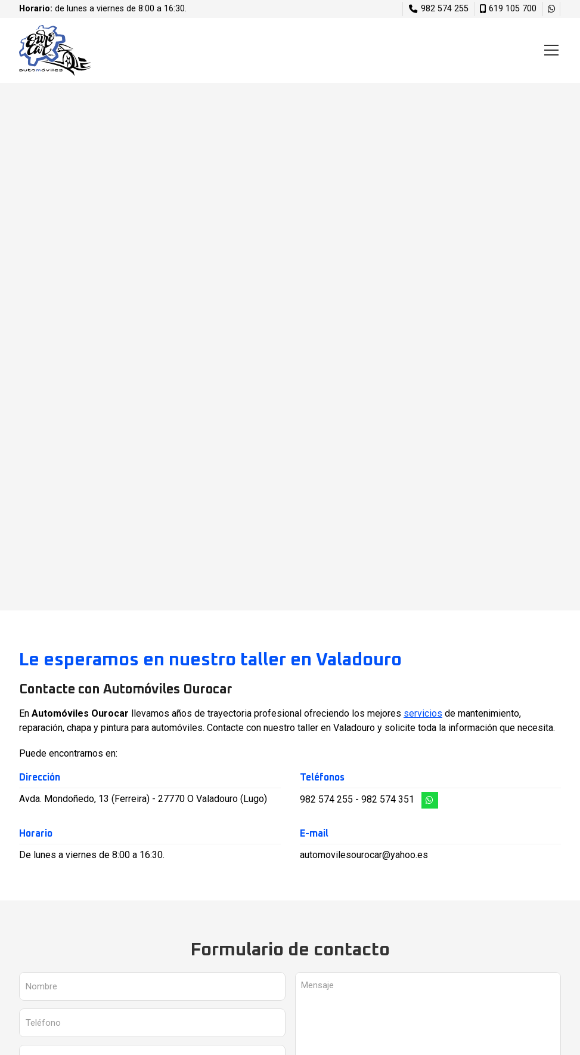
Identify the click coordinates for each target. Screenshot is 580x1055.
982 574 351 (387, 799)
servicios (423, 713)
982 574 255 (326, 799)
